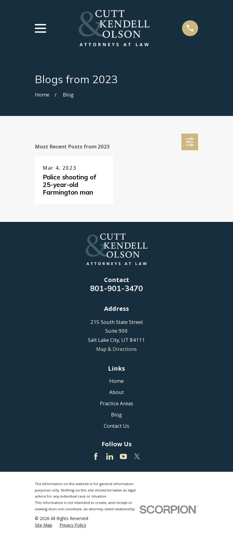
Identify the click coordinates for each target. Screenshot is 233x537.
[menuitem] (43, 525)
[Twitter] (136, 456)
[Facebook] (95, 456)
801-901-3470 (116, 288)
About (116, 392)
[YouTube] (123, 456)
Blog (116, 414)
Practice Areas (116, 403)
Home (116, 380)
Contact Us (116, 425)
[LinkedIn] (109, 456)
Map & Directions (116, 348)
